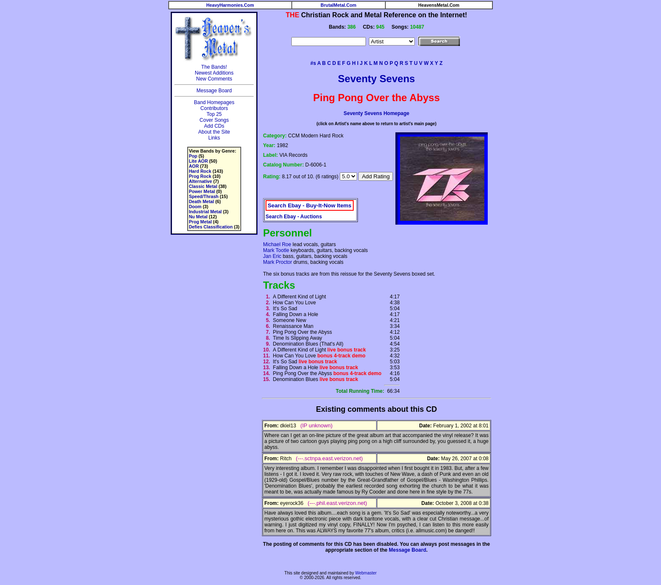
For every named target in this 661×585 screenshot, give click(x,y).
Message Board (214, 91)
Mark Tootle (276, 250)
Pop (193, 155)
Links (214, 138)
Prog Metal (200, 221)
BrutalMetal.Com (339, 5)
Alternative (200, 181)
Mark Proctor (277, 262)
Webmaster (365, 573)
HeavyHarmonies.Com (230, 5)
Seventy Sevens (376, 78)
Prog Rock (200, 176)
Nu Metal (198, 216)
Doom (195, 206)
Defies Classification (211, 226)
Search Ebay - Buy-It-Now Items (310, 205)
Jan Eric (272, 256)
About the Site (214, 132)
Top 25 (214, 114)
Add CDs (214, 126)
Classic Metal (203, 186)
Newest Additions (214, 73)
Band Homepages (214, 102)
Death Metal (201, 201)
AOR (194, 166)
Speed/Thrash (203, 196)
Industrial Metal (205, 211)
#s (313, 63)
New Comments (214, 79)
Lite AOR (198, 161)
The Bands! (214, 67)
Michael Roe (277, 244)
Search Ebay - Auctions (294, 217)
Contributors (214, 108)
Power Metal (202, 191)
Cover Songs (213, 120)
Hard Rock (200, 171)
